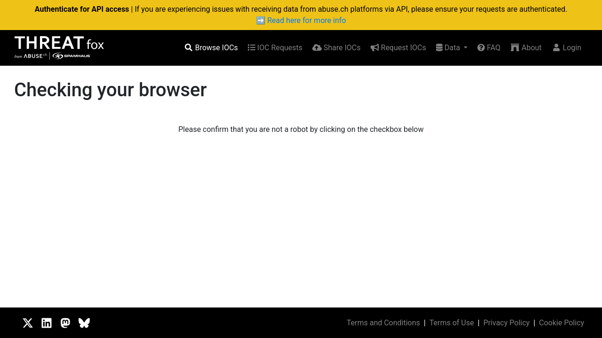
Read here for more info (306, 20)
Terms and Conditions (383, 322)
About (526, 47)
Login (566, 47)
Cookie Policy (561, 322)
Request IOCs (398, 47)
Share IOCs (336, 47)
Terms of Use (451, 322)
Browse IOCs (211, 47)
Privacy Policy (506, 322)
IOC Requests (275, 47)
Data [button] (449, 47)
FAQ (488, 47)
